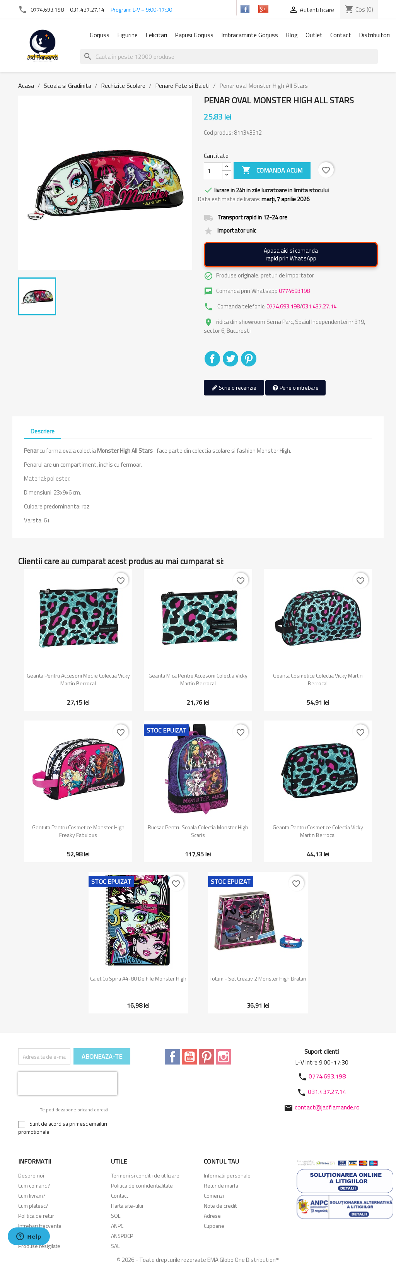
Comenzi (214, 1195)
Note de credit (220, 1206)
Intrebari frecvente (39, 1226)
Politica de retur (36, 1216)
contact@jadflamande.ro (327, 1107)
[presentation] (67, 1083)
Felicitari (156, 34)
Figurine (127, 34)
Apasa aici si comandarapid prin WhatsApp (291, 254)
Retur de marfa (221, 1185)
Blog (292, 34)
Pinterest (248, 358)
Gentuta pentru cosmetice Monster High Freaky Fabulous (78, 831)
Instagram (223, 1057)
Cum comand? (34, 1185)
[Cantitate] (213, 170)
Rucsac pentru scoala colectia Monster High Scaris (198, 831)
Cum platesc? (33, 1206)
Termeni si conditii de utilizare (145, 1175)
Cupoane (214, 1226)
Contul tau (221, 1161)
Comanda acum (272, 171)
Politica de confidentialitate (142, 1185)
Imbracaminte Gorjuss (249, 34)
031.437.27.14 (87, 9)
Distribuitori (374, 34)
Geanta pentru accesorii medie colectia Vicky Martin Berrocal (78, 679)
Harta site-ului (127, 1206)
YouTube (189, 1057)
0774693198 (294, 290)
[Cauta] (229, 56)
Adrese (212, 1216)
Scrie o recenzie (234, 387)
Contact (340, 34)
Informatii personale (227, 1175)
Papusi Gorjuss (194, 34)
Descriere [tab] (42, 431)
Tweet (230, 358)
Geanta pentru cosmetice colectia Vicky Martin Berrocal (318, 831)
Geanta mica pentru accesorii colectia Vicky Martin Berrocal (198, 679)
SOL (115, 1216)
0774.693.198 (47, 9)
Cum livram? (32, 1195)
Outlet (314, 34)
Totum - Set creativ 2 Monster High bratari (258, 978)
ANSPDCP (122, 1236)
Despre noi (31, 1175)
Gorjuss (99, 34)
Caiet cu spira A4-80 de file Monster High (138, 978)
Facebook (172, 1057)
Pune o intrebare (295, 387)
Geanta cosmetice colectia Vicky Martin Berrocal (318, 679)
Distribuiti (212, 358)
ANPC (117, 1226)
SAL (115, 1246)
